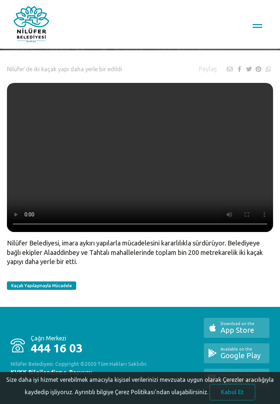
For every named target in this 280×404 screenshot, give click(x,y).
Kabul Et (232, 394)
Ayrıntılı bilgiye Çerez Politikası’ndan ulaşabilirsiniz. (141, 394)
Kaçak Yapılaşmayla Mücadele (41, 285)
